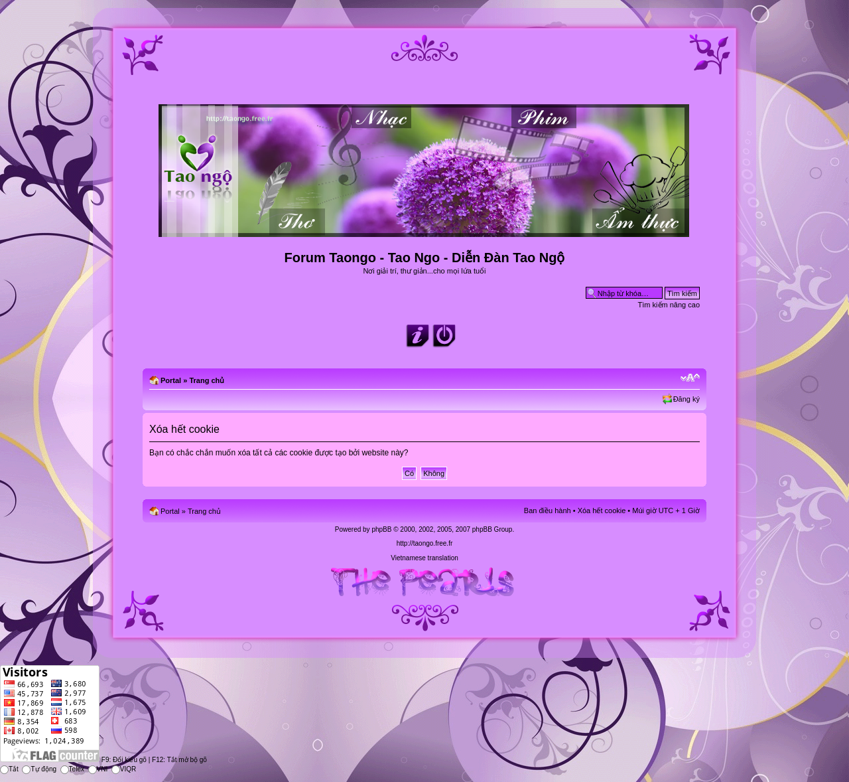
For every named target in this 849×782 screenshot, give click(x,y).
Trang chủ (206, 380)
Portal (171, 380)
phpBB (381, 529)
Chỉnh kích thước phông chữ (690, 378)
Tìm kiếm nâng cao (669, 305)
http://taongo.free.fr (425, 543)
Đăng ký (686, 399)
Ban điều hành (547, 510)
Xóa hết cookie (602, 510)
